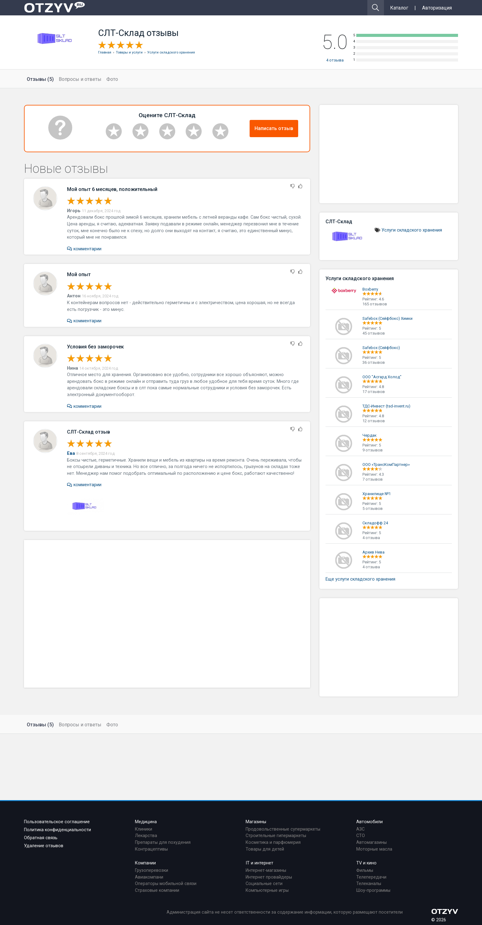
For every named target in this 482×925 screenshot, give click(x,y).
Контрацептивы (151, 849)
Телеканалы (368, 883)
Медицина (146, 821)
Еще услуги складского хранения (360, 579)
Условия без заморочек (95, 347)
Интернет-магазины (266, 870)
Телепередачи (371, 877)
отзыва (335, 60)
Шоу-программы (373, 890)
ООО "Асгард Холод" (381, 377)
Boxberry (370, 289)
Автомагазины (371, 842)
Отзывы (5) (40, 79)
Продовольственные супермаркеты (283, 829)
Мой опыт (79, 274)
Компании (145, 863)
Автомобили (369, 821)
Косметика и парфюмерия (273, 842)
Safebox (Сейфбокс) (381, 347)
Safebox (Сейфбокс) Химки (387, 318)
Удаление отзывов (43, 845)
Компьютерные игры (267, 890)
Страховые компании (157, 890)
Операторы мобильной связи (165, 883)
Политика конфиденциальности (57, 829)
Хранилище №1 (376, 493)
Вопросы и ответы (80, 79)
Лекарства (146, 835)
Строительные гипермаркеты (276, 835)
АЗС (360, 829)
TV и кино (366, 863)
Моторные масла (374, 849)
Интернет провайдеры (269, 877)
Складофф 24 (375, 523)
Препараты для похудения (163, 842)
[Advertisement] (167, 614)
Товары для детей (265, 849)
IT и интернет (259, 863)
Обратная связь (40, 837)
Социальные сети (264, 883)
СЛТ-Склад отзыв (88, 432)
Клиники (143, 829)
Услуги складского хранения (411, 230)
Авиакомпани (149, 877)
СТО (360, 835)
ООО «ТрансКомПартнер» (386, 464)
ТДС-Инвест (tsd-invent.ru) (386, 406)
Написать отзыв (274, 128)
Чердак (369, 435)
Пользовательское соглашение (57, 821)
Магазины (256, 821)
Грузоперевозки (151, 870)
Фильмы (364, 870)
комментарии (84, 249)
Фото (112, 79)
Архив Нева (373, 552)
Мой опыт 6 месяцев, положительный (112, 189)
